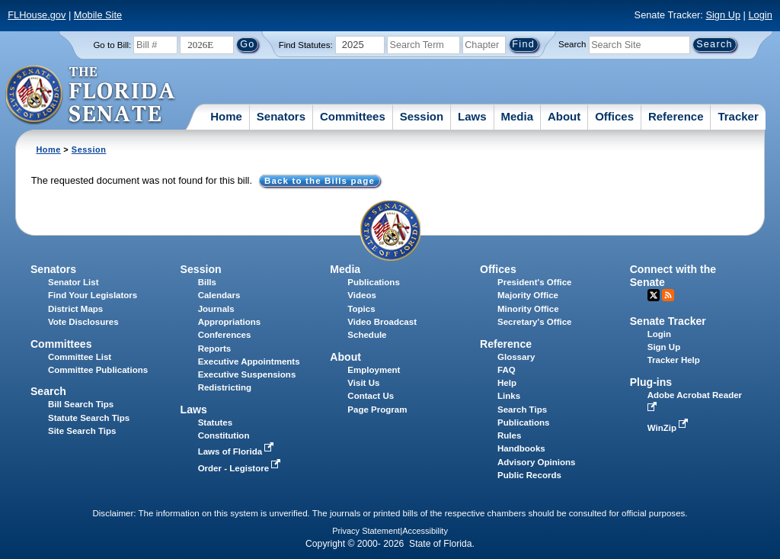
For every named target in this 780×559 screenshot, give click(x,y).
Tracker (738, 116)
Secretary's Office (534, 321)
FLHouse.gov (37, 15)
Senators (281, 116)
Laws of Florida (237, 451)
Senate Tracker (668, 321)
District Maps (75, 308)
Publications (373, 282)
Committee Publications (98, 369)
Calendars (219, 295)
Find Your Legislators (92, 295)
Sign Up (722, 15)
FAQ (506, 369)
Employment (373, 369)
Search (572, 44)
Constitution (224, 435)
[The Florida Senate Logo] (91, 95)
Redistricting (224, 387)
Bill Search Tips (80, 404)
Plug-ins (651, 382)
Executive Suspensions (247, 374)
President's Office (534, 282)
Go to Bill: (112, 45)
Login (760, 15)
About (564, 116)
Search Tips (522, 409)
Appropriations (229, 321)
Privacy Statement (366, 530)
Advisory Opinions (536, 462)
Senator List (73, 282)
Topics (361, 308)
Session (422, 116)
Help (506, 382)
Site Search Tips (82, 430)
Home (226, 116)
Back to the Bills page (319, 180)
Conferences (224, 334)
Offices (614, 116)
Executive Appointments (249, 361)
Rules (509, 435)
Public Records (529, 475)
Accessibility (425, 530)
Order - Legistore (241, 468)
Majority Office (527, 295)
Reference (676, 116)
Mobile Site (98, 15)
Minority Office (528, 308)
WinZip (669, 427)
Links (508, 395)
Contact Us (370, 395)
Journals (216, 308)
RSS (668, 295)
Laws (472, 116)
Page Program (377, 409)
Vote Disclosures (83, 321)
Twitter (653, 295)
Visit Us (363, 382)
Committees (352, 116)
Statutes (215, 422)
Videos (361, 295)
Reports (215, 348)
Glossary (516, 356)
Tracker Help (673, 360)
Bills (207, 282)
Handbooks (521, 448)
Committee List (79, 356)
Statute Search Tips (88, 417)
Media (517, 116)
